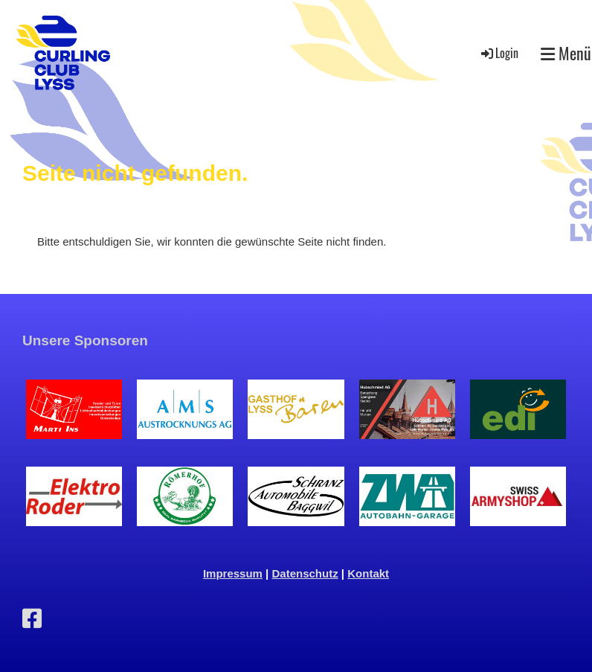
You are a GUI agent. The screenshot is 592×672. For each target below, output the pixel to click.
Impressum (233, 573)
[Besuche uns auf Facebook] (32, 619)
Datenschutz (305, 573)
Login (498, 53)
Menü (566, 53)
